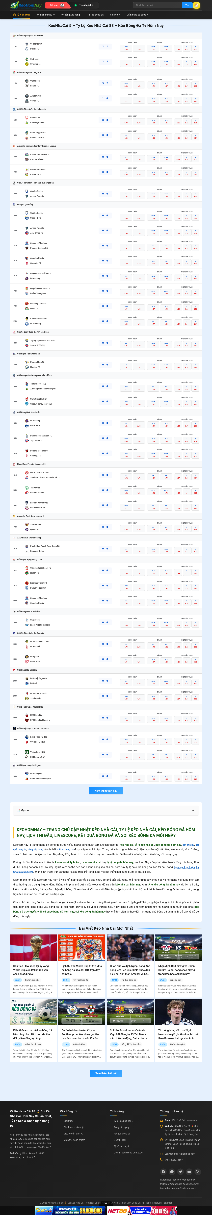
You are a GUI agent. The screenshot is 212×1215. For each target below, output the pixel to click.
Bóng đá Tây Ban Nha (131, 1044)
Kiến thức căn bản (33, 1044)
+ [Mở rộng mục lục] (193, 810)
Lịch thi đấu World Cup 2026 (128, 1152)
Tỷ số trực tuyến (122, 1146)
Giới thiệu (68, 1121)
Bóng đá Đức (175, 980)
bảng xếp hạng (38, 849)
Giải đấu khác (79, 1044)
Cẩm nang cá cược (137, 14)
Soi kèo (115, 14)
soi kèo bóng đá (70, 849)
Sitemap (168, 1202)
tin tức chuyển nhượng (26, 871)
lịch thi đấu (187, 844)
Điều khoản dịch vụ (73, 1133)
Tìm (184, 5)
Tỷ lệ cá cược (21, 14)
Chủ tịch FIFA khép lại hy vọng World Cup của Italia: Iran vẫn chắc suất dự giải (31, 970)
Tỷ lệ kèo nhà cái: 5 (123, 1121)
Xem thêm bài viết (106, 1073)
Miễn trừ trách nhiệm (74, 1140)
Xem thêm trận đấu (106, 790)
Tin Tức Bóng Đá (95, 14)
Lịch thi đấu (46, 14)
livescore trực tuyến (186, 867)
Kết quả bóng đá (122, 1133)
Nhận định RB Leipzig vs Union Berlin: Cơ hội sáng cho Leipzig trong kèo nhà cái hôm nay (176, 970)
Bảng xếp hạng (70, 14)
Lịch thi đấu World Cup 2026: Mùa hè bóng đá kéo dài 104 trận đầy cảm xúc (82, 970)
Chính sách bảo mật (74, 1127)
